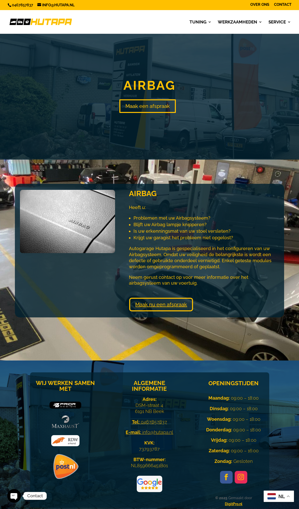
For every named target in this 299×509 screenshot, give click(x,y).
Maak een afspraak (147, 106)
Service (277, 22)
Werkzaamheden (237, 22)
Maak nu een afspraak (161, 305)
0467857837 (149, 422)
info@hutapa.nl (149, 432)
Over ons (259, 5)
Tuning (197, 22)
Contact (282, 5)
